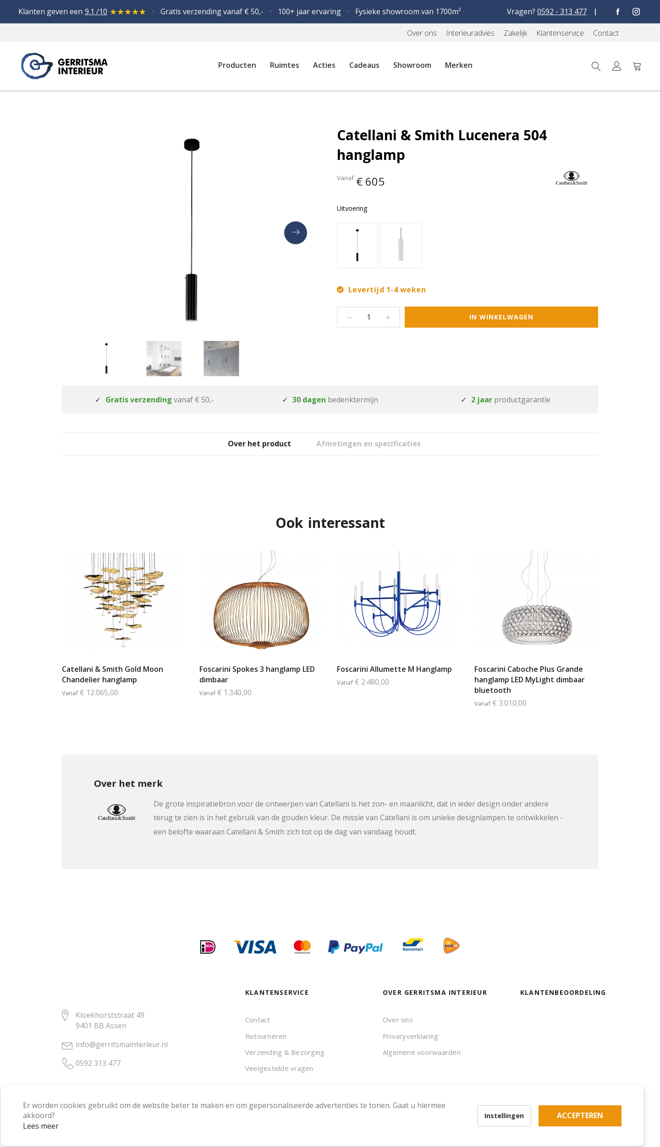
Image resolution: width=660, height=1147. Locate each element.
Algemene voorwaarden (422, 1052)
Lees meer (54, 1112)
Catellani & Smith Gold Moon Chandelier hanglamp (112, 688)
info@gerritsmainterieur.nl (122, 1044)
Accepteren (318, 1097)
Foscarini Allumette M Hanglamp (394, 683)
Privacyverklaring (410, 1036)
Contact (257, 1019)
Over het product (250, 451)
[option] (357, 246)
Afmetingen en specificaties (384, 451)
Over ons (398, 1019)
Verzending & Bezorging (284, 1052)
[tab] (250, 450)
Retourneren (266, 1036)
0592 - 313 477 (562, 11)
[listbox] (467, 247)
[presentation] (295, 232)
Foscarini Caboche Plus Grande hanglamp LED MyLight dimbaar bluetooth (529, 693)
